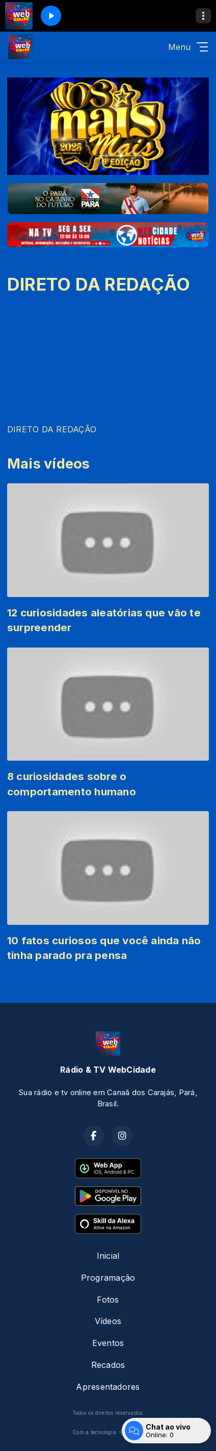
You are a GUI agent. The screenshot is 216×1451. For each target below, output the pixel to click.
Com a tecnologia (108, 1432)
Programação (108, 1278)
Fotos (108, 1299)
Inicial (108, 1256)
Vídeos (108, 1321)
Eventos (108, 1343)
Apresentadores (108, 1387)
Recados (108, 1365)
